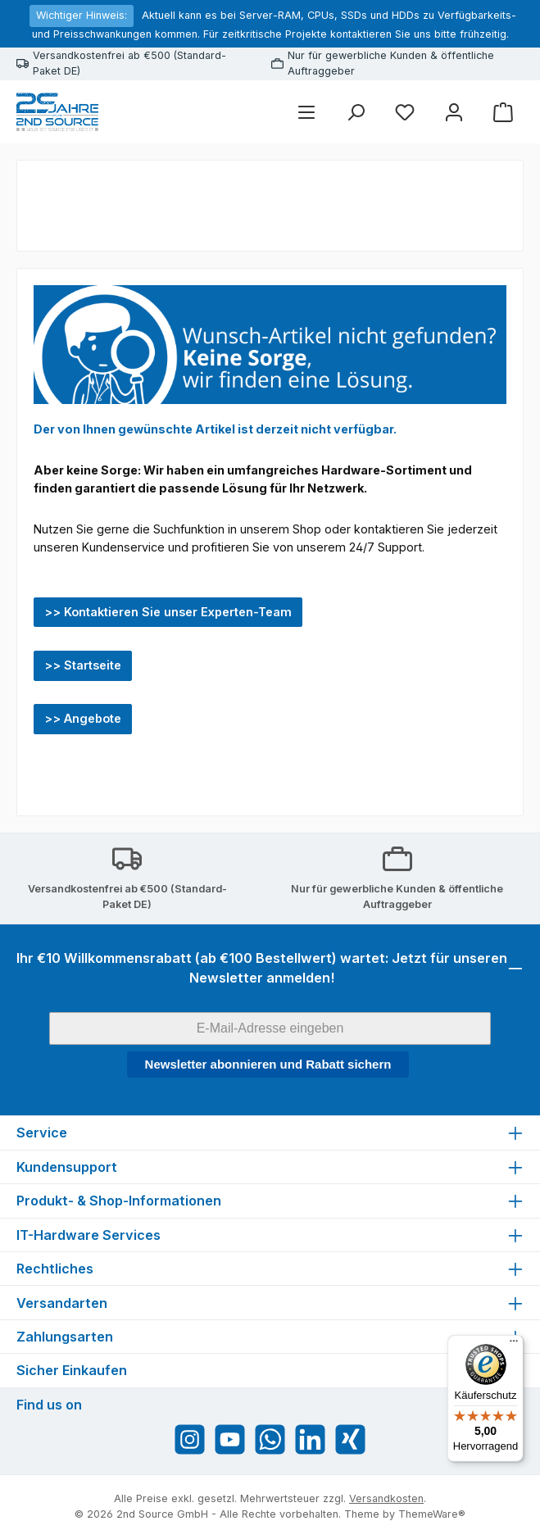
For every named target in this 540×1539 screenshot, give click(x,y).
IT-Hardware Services (88, 1235)
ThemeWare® (431, 1514)
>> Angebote (82, 718)
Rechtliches (54, 1268)
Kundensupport (66, 1167)
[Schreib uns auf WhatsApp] (270, 1439)
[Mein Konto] (453, 112)
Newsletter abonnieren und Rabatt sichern (268, 1064)
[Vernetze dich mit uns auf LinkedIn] (310, 1439)
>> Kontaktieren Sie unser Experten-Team (168, 612)
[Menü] (306, 112)
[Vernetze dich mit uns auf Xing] (350, 1439)
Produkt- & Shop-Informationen (118, 1200)
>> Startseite (82, 665)
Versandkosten (386, 1498)
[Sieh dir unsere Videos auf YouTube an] (229, 1439)
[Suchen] (355, 112)
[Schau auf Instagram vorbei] (189, 1439)
